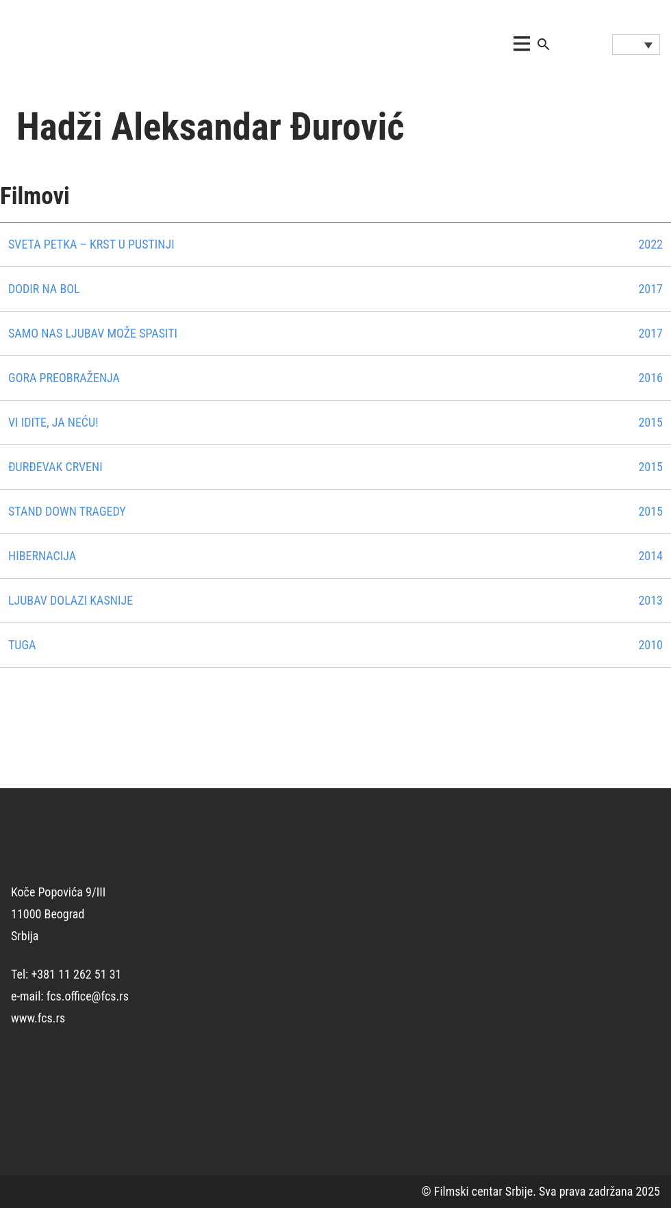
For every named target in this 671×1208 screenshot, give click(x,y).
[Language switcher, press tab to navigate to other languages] (636, 44)
